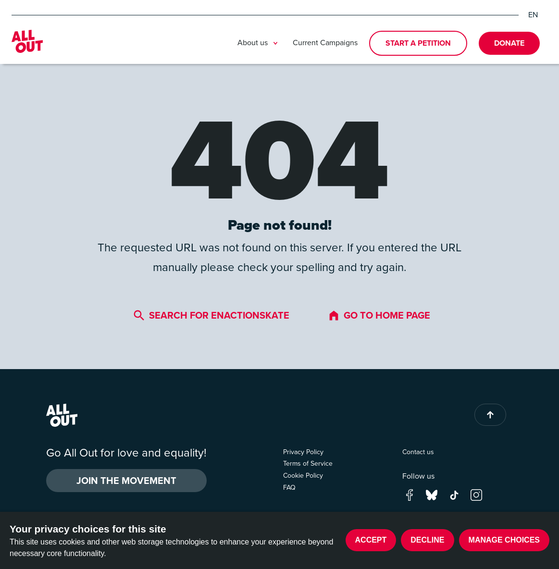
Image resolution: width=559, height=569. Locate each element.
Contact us (418, 452)
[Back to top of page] (490, 415)
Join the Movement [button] (126, 480)
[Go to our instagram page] (476, 494)
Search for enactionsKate (211, 315)
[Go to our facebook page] (409, 494)
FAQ (289, 487)
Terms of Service (308, 463)
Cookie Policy (303, 475)
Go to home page (379, 315)
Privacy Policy (303, 452)
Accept (371, 540)
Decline (427, 540)
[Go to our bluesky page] (431, 494)
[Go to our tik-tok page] (454, 494)
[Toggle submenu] (275, 43)
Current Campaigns (325, 42)
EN (533, 15)
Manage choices (504, 540)
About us (259, 43)
